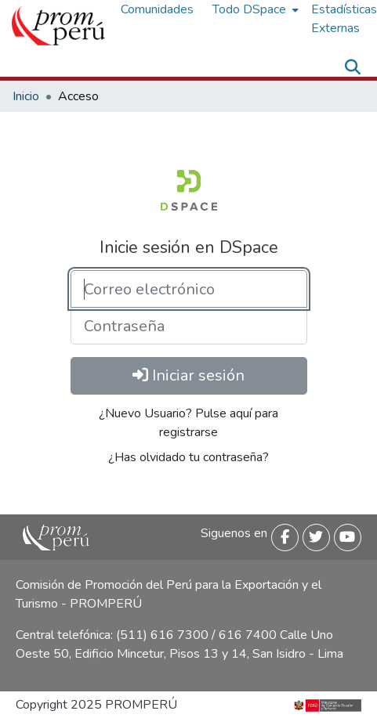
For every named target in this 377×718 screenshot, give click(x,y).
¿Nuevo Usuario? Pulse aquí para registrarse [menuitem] (188, 423)
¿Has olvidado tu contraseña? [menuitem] (188, 457)
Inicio (26, 96)
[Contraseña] (189, 326)
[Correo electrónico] (189, 289)
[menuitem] (254, 9)
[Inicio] (58, 25)
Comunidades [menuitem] (157, 9)
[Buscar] (352, 67)
